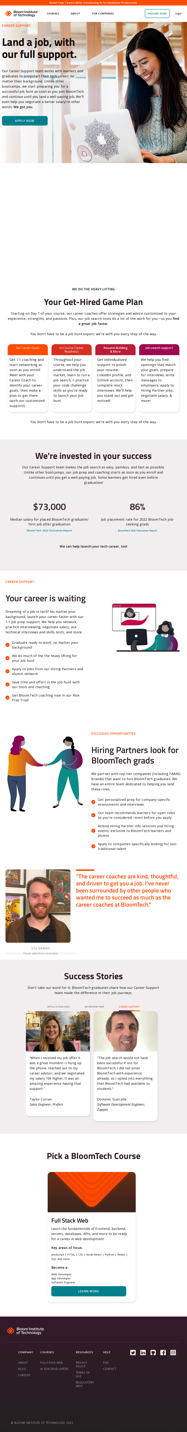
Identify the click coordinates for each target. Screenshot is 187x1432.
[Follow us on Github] (153, 1352)
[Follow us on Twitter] (133, 1352)
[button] (53, 13)
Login (178, 13)
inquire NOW (157, 13)
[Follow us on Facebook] (163, 1352)
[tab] (58, 1007)
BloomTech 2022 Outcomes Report (49, 530)
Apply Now (25, 121)
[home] (21, 14)
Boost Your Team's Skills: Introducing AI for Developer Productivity (93, 2)
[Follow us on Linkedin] (143, 1352)
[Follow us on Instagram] (173, 1352)
